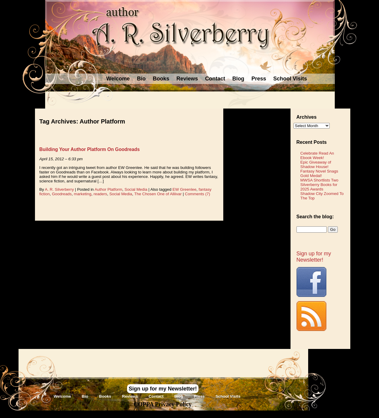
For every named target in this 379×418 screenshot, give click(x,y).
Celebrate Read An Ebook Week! (317, 155)
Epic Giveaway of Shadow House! (315, 164)
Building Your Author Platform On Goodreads (89, 149)
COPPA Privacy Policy (163, 404)
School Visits (290, 79)
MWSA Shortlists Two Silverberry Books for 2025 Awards (319, 184)
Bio (141, 79)
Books (161, 79)
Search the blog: (315, 216)
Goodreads (62, 194)
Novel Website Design (234, 414)
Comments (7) (197, 194)
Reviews (187, 79)
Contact (215, 79)
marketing (82, 194)
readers (100, 194)
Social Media (136, 189)
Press (258, 79)
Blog (238, 79)
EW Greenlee (184, 189)
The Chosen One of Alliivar (158, 194)
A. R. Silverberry (59, 189)
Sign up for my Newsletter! (314, 257)
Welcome (118, 79)
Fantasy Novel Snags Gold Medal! (319, 173)
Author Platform (108, 189)
